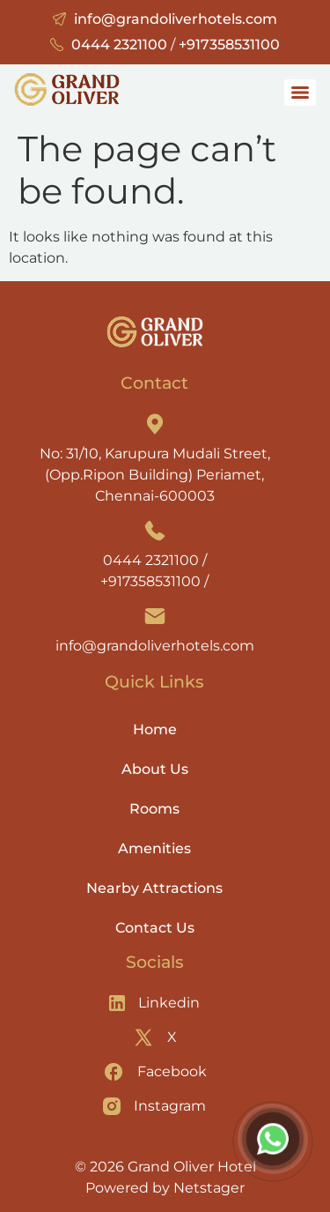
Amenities (154, 848)
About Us (154, 769)
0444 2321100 (119, 44)
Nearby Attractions (154, 888)
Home (155, 729)
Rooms (154, 808)
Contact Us (154, 927)
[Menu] (300, 92)
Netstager (209, 1187)
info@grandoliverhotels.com (175, 19)
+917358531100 (229, 44)
